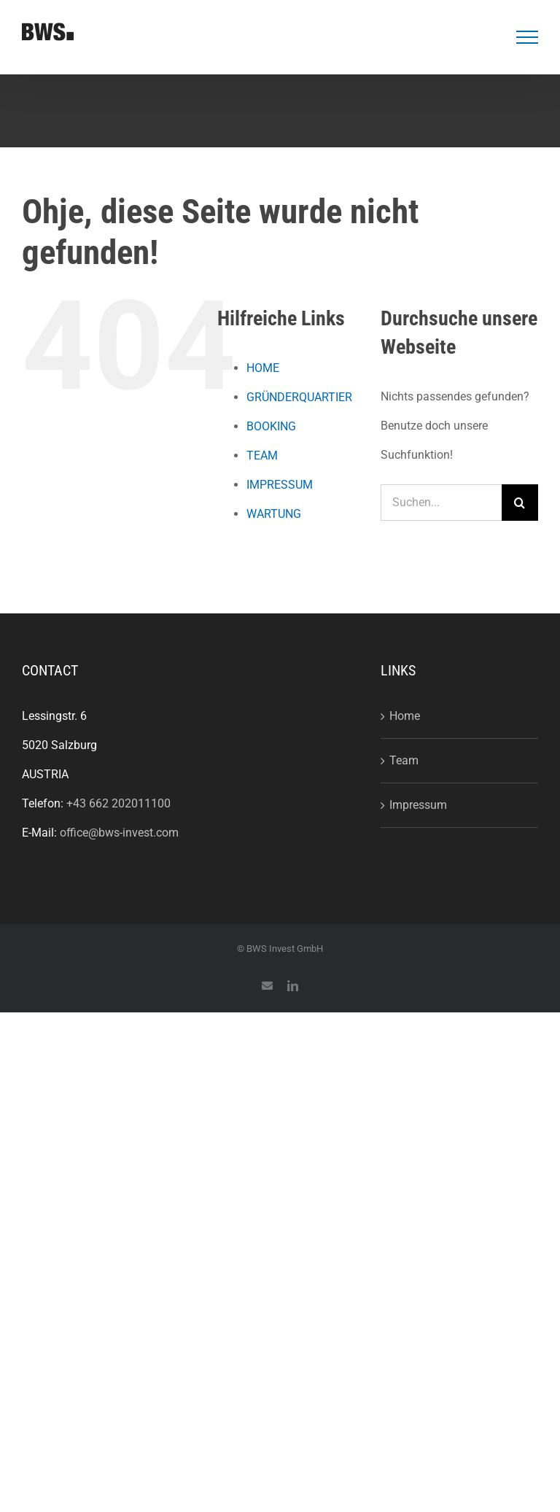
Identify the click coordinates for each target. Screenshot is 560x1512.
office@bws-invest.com (119, 833)
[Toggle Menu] (527, 37)
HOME (262, 368)
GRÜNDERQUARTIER (299, 397)
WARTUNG (273, 514)
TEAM (262, 455)
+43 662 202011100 (118, 803)
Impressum (418, 805)
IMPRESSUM (279, 485)
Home (404, 716)
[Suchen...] (441, 502)
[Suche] (520, 502)
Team (404, 760)
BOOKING (271, 426)
